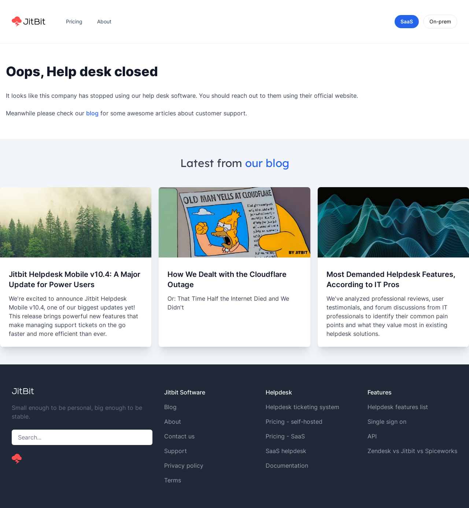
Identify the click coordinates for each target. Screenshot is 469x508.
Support (175, 451)
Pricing (74, 21)
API (372, 436)
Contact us (179, 436)
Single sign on (387, 421)
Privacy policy (183, 465)
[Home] (28, 21)
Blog (170, 407)
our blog (267, 163)
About (104, 21)
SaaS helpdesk (286, 451)
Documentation (287, 465)
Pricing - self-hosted (294, 421)
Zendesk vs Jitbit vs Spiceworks (412, 451)
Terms (172, 480)
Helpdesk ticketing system (302, 407)
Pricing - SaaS (285, 436)
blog (92, 113)
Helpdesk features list (398, 407)
